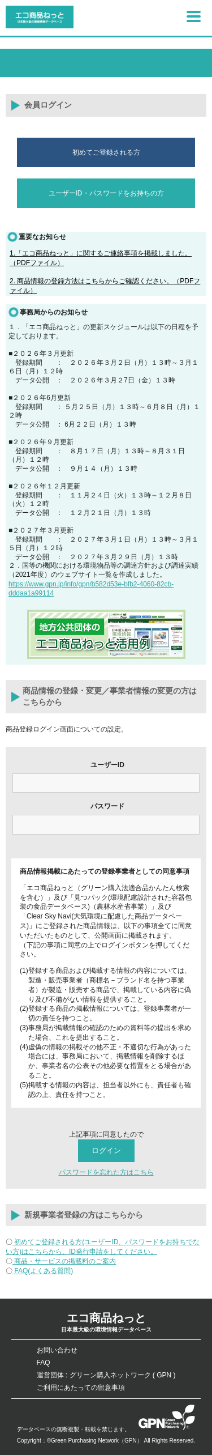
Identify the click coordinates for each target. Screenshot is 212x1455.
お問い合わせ (57, 1350)
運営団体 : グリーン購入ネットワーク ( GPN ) (106, 1375)
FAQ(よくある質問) (42, 1271)
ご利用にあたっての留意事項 (81, 1388)
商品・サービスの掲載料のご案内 (64, 1261)
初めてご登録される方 (106, 152)
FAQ (43, 1363)
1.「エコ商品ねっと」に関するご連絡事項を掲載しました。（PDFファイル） (101, 258)
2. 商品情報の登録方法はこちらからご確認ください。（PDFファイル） (105, 286)
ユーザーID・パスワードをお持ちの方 (106, 193)
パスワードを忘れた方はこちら (106, 1172)
